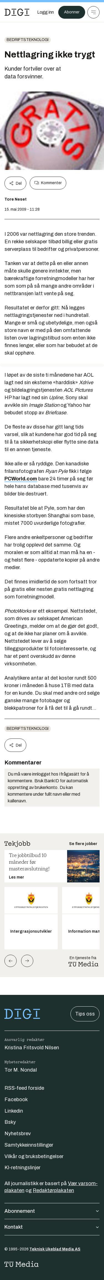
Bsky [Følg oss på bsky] (10, 1122)
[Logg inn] (45, 12)
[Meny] (93, 12)
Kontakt (52, 1227)
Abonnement (52, 1211)
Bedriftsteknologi (28, 40)
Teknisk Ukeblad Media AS (54, 1249)
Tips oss (85, 1014)
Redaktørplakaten (53, 1190)
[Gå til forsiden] (16, 12)
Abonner (71, 12)
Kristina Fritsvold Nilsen (31, 1047)
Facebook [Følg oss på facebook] (16, 1099)
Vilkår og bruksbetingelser (34, 1156)
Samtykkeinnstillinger (28, 1145)
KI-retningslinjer (22, 1167)
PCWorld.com (20, 479)
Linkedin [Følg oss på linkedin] (13, 1111)
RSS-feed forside (24, 1088)
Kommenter (48, 183)
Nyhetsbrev (17, 1133)
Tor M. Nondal (20, 1070)
